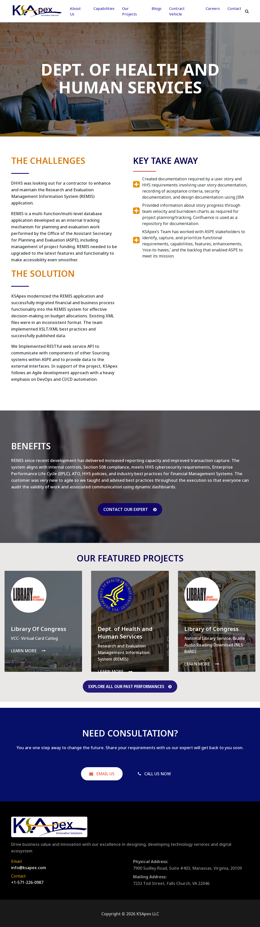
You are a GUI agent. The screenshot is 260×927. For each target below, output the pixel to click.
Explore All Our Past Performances (130, 686)
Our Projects (129, 11)
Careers (213, 8)
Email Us (102, 774)
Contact (234, 8)
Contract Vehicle (177, 11)
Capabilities (104, 8)
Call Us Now (154, 774)
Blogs (156, 8)
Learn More (28, 651)
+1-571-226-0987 (27, 881)
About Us (75, 11)
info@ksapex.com (28, 867)
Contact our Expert (130, 509)
